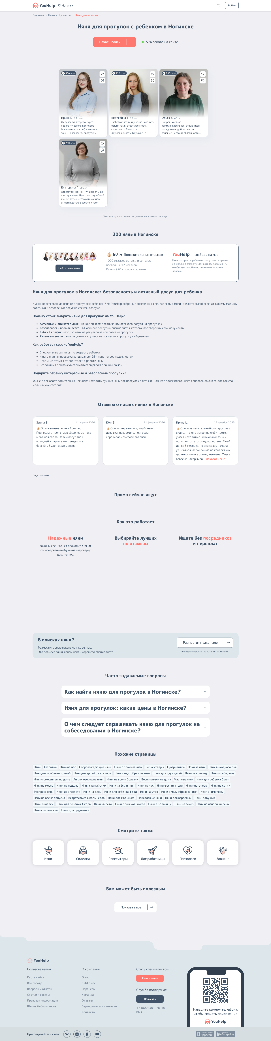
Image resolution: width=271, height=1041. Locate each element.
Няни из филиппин (121, 785)
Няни (37, 767)
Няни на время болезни (122, 779)
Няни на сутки (220, 785)
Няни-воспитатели (170, 785)
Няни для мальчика (121, 798)
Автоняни (50, 767)
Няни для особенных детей (52, 773)
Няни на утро (149, 792)
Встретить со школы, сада (86, 798)
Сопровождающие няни (95, 767)
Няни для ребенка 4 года (74, 804)
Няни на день (92, 792)
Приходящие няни (150, 798)
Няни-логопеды (197, 785)
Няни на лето (103, 804)
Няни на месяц (43, 785)
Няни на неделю (67, 785)
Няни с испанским (46, 810)
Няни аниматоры (211, 792)
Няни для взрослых (178, 798)
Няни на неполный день (213, 804)
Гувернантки (176, 767)
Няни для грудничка (75, 810)
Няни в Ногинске (61, 15)
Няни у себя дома (222, 773)
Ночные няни (196, 767)
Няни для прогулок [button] (88, 15)
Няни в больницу (159, 804)
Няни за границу (196, 773)
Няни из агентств (68, 792)
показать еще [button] (215, 459)
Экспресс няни (43, 792)
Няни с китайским (94, 785)
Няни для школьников (130, 804)
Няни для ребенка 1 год (120, 792)
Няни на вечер (183, 804)
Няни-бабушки (205, 798)
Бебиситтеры (155, 767)
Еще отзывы (41, 475)
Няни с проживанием (128, 767)
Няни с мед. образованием (179, 792)
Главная (40, 15)
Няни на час (68, 767)
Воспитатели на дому (156, 779)
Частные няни (183, 779)
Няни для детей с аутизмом (92, 773)
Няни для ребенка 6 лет (213, 779)
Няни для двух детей (167, 773)
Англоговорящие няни (88, 779)
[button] (67, 5)
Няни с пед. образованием (132, 773)
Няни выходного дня (222, 767)
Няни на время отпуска (49, 798)
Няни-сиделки (43, 804)
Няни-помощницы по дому (52, 779)
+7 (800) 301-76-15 (150, 1008)
